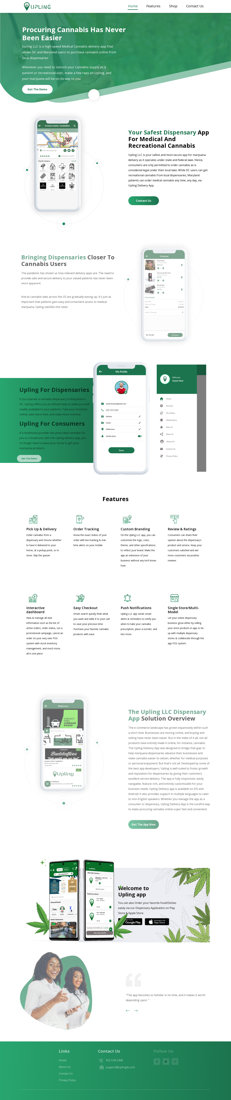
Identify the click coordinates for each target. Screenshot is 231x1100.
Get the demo (37, 89)
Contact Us (195, 6)
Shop (173, 6)
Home (133, 6)
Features (153, 6)
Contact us (143, 201)
